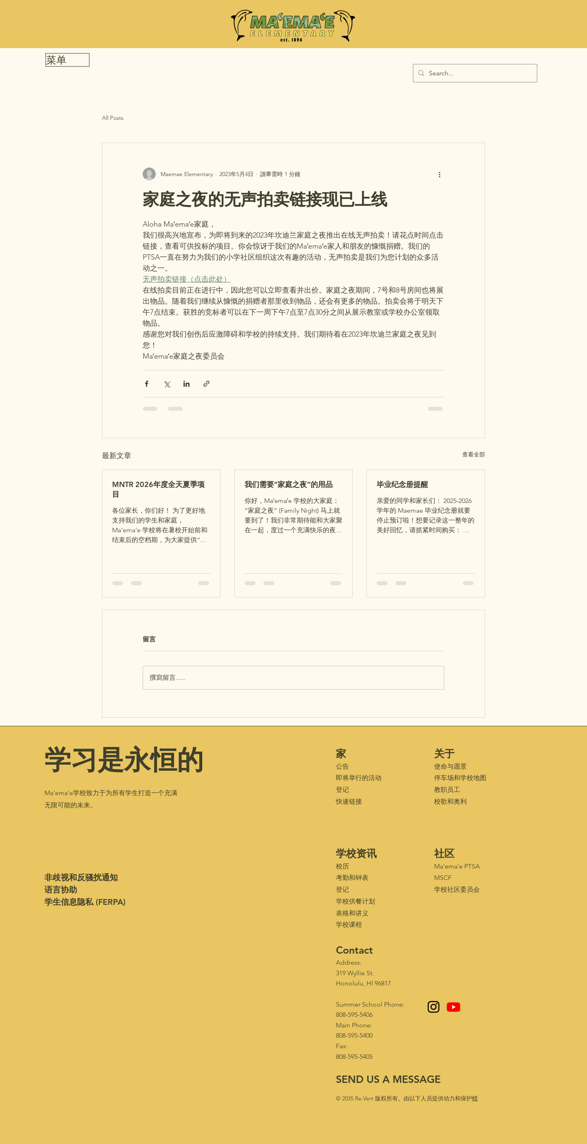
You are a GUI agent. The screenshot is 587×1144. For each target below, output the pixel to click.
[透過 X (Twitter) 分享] (166, 384)
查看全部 (473, 454)
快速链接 (349, 801)
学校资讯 (356, 853)
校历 (342, 866)
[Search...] (474, 73)
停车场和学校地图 (460, 778)
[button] (67, 60)
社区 (444, 853)
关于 (444, 753)
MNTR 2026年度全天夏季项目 (158, 489)
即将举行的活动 (359, 778)
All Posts (113, 117)
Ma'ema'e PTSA (457, 866)
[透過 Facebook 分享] (146, 384)
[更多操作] (439, 174)
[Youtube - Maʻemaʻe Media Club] (453, 1007)
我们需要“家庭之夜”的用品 (289, 484)
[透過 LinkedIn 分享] (186, 384)
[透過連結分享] (206, 384)
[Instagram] (433, 1007)
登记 (342, 790)
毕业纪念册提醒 (402, 484)
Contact (354, 950)
